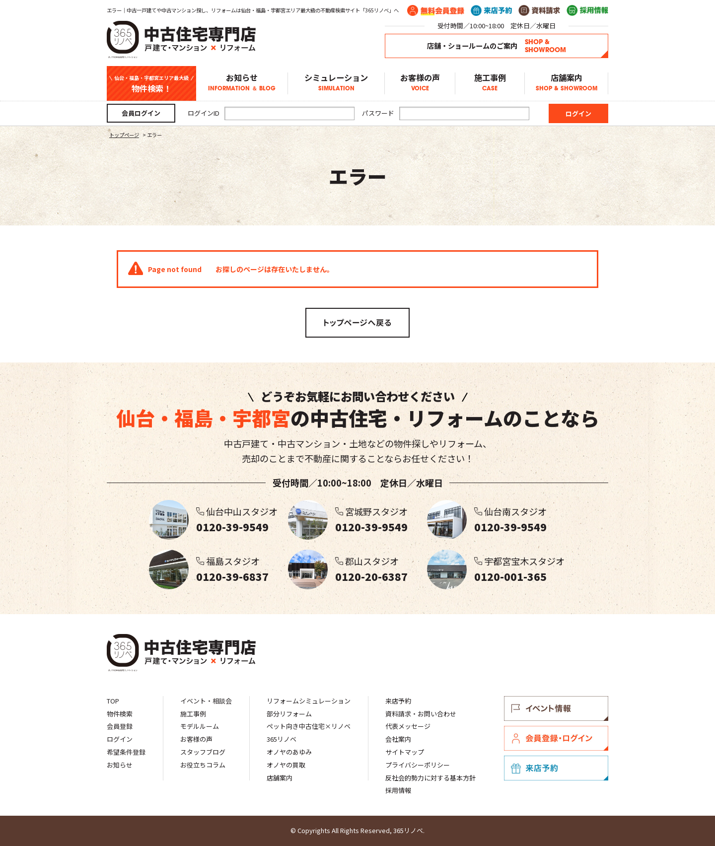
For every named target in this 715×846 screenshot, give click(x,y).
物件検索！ (151, 83)
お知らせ (241, 83)
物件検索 (120, 713)
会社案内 (398, 739)
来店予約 (398, 700)
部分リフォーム (289, 713)
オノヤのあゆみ (289, 752)
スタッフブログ (202, 752)
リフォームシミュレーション (309, 700)
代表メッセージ (407, 726)
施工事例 (489, 83)
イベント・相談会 (206, 700)
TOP (113, 700)
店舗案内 (566, 83)
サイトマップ (404, 752)
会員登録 (120, 726)
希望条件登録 (126, 752)
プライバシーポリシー (417, 765)
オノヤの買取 (286, 765)
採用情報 (398, 790)
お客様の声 (420, 83)
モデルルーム (199, 726)
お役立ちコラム (202, 765)
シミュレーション (336, 83)
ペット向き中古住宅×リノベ (309, 726)
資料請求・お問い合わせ (420, 713)
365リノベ (281, 739)
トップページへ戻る (357, 323)
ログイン (120, 739)
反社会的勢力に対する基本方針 (430, 777)
